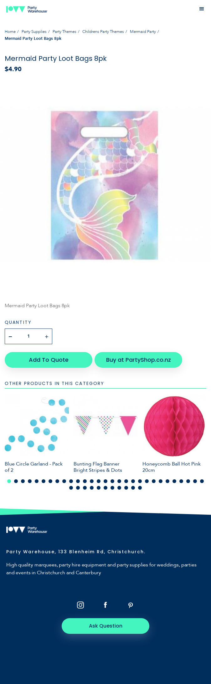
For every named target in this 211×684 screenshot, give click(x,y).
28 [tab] (195, 481)
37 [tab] (119, 488)
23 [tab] (160, 481)
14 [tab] (98, 481)
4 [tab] (30, 481)
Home (10, 31)
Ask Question (105, 625)
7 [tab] (50, 481)
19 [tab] (133, 481)
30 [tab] (71, 488)
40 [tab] (140, 488)
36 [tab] (112, 488)
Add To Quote (49, 360)
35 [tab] (105, 488)
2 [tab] (16, 481)
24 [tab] (167, 481)
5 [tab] (37, 481)
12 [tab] (85, 481)
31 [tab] (78, 488)
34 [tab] (98, 488)
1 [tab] (9, 481)
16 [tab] (112, 481)
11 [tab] (78, 481)
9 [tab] (64, 481)
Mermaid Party (143, 31)
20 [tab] (140, 481)
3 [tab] (23, 481)
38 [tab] (126, 488)
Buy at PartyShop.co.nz (138, 360)
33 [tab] (92, 488)
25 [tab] (174, 481)
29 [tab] (202, 481)
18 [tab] (126, 481)
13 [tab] (92, 481)
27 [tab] (188, 481)
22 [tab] (154, 481)
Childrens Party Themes (103, 31)
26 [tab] (181, 481)
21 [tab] (147, 481)
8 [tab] (57, 481)
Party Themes (64, 31)
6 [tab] (43, 481)
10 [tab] (71, 481)
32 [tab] (85, 488)
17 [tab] (119, 481)
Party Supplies (34, 31)
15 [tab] (105, 481)
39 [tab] (133, 488)
